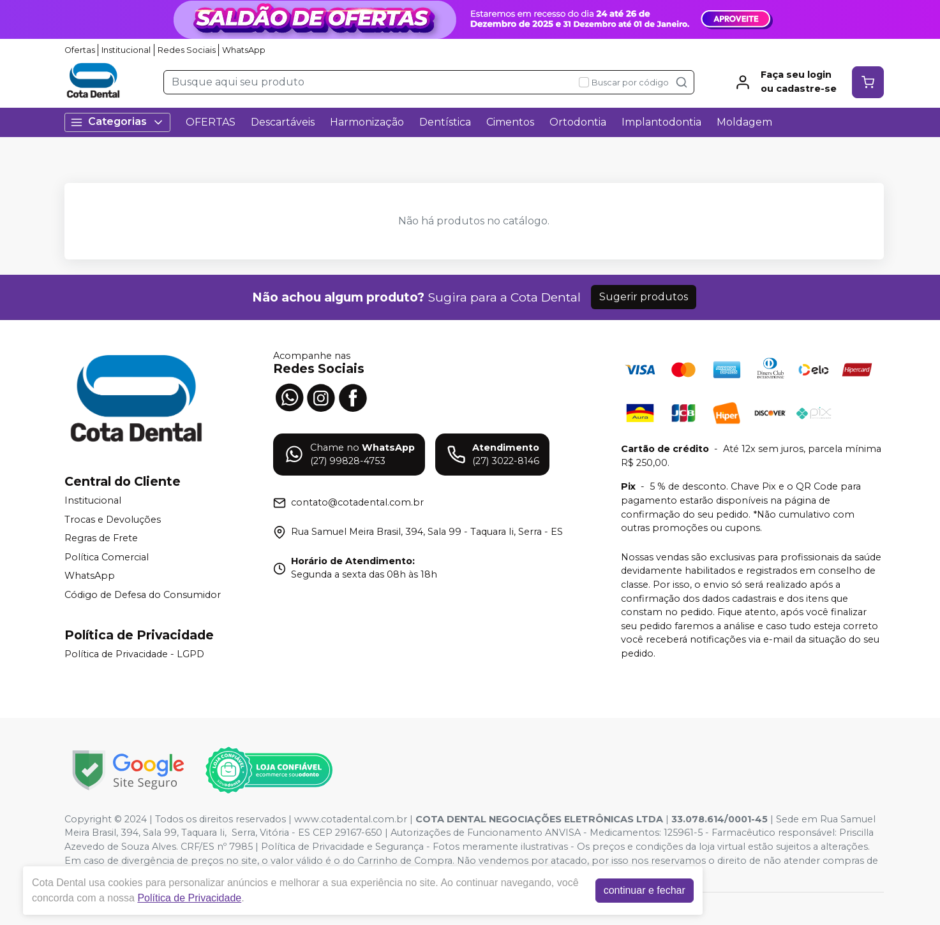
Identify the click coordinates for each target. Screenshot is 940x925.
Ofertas (79, 50)
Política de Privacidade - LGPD (134, 654)
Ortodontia (577, 122)
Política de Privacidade (192, 897)
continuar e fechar (648, 890)
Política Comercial (106, 557)
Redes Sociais (187, 50)
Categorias (117, 122)
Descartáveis (283, 122)
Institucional (126, 50)
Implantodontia (661, 122)
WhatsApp (243, 50)
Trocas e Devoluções (112, 519)
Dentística (445, 122)
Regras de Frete (101, 538)
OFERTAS (210, 122)
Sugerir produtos (643, 297)
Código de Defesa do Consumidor (142, 595)
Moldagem (744, 122)
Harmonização (367, 122)
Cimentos (510, 122)
